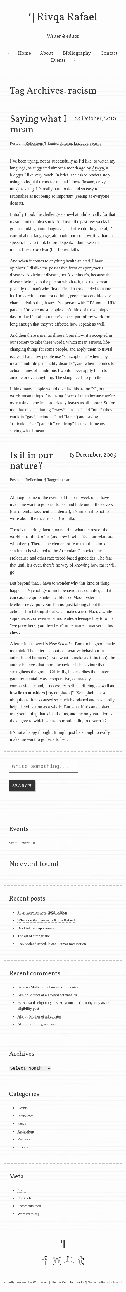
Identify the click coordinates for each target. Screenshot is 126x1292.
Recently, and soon (43, 1024)
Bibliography (77, 53)
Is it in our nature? (31, 461)
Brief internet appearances (36, 928)
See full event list (22, 843)
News (21, 1123)
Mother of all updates (45, 1016)
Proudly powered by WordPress (26, 1282)
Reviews (23, 1139)
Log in (22, 1190)
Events (58, 60)
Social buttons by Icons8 (105, 1282)
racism (95, 143)
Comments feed (29, 1206)
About (46, 53)
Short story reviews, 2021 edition (42, 912)
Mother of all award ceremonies (54, 987)
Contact (109, 53)
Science (23, 1147)
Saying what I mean (38, 125)
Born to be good (89, 643)
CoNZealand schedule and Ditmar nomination (51, 944)
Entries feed (26, 1198)
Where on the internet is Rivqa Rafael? (46, 920)
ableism (66, 143)
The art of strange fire (33, 936)
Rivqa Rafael (67, 17)
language (81, 143)
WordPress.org (28, 1214)
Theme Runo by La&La (68, 1282)
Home (24, 53)
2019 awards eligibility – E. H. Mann (45, 1002)
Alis (20, 995)
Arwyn (98, 168)
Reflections (34, 143)
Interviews (25, 1116)
